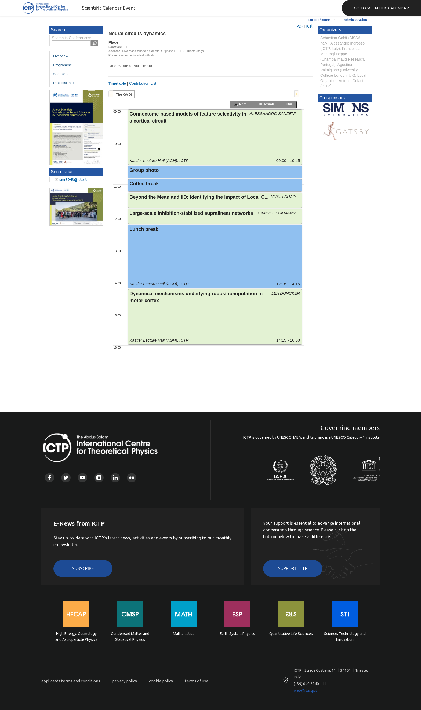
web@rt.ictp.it (305, 690)
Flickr (131, 477)
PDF (300, 26)
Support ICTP (292, 568)
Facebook (49, 477)
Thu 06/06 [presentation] (123, 94)
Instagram (99, 477)
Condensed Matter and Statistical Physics (130, 636)
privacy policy (124, 681)
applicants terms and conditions (70, 681)
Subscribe (83, 568)
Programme (62, 65)
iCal (309, 26)
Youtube (82, 477)
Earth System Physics (237, 633)
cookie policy (161, 681)
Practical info (63, 83)
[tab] (124, 94)
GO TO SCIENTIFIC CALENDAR (381, 8)
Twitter (66, 477)
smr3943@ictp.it (73, 180)
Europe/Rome (319, 19)
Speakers (60, 74)
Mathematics (183, 633)
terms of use (196, 681)
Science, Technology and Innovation (345, 636)
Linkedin (115, 477)
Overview (60, 56)
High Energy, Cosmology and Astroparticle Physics (76, 636)
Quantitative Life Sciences (291, 633)
